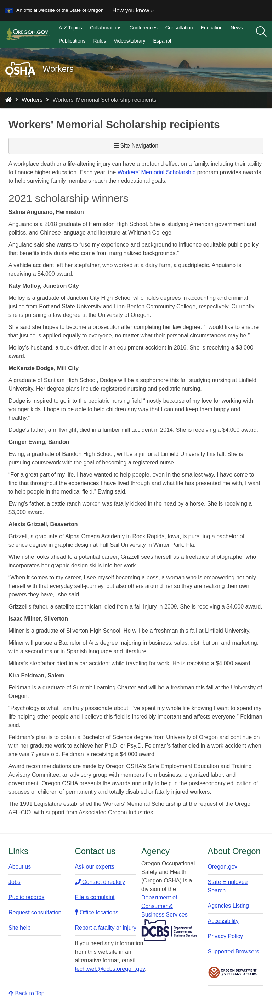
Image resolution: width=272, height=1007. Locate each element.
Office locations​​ (97, 912)
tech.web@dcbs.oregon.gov (110, 969)
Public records (26, 897)
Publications (72, 41)
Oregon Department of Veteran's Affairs (232, 972)
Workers (32, 100)
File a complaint (95, 897)
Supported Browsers (233, 951)
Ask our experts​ (94, 867)
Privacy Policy (225, 936)
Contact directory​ (100, 882)
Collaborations (106, 28)
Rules (100, 41)
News (237, 28)
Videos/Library (129, 41)
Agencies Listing (228, 906)
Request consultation (34, 912)
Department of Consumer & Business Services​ (164, 906)
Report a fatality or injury (105, 928)
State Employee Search (228, 886)
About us (19, 867)
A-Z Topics (70, 28)
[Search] (261, 32)
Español (162, 41)
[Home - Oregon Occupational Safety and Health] (8, 100)
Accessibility (223, 921)
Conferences (143, 28)
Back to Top (26, 993)
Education (212, 28)
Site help (19, 928)
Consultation (179, 28)
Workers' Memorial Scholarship (157, 172)
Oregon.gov (223, 867)
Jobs (14, 882)
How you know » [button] (133, 10)
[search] (261, 34)
